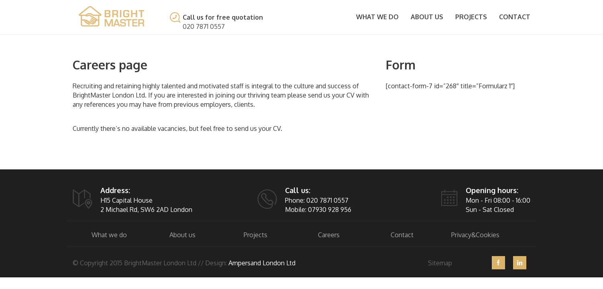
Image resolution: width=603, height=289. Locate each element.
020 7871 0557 (204, 26)
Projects (471, 17)
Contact (514, 17)
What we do (377, 17)
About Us (427, 17)
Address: (115, 190)
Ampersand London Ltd (261, 263)
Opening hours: (492, 190)
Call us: (297, 190)
